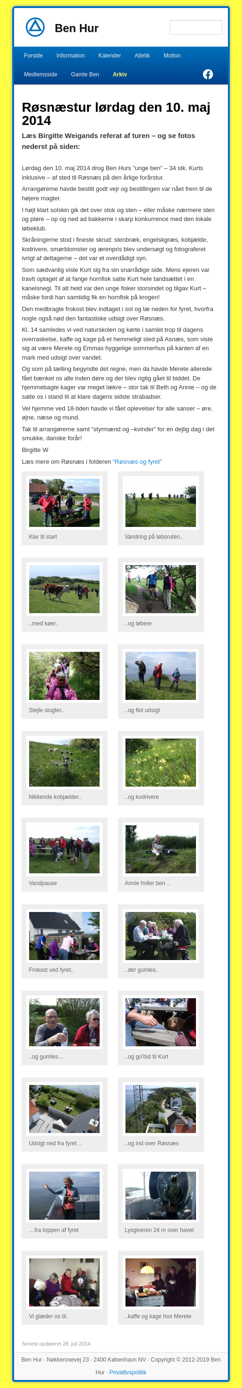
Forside (33, 55)
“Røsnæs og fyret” (137, 461)
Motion (172, 55)
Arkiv (120, 74)
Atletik (142, 55)
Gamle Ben (85, 74)
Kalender (109, 55)
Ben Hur (76, 28)
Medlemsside (40, 74)
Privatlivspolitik (128, 1372)
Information (70, 55)
